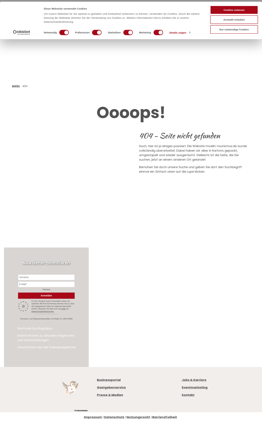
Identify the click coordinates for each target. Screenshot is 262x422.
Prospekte (189, 331)
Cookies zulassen (234, 8)
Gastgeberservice (111, 387)
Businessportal (109, 380)
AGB (63, 309)
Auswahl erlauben (234, 18)
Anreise (187, 336)
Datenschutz (114, 417)
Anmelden (46, 295)
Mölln (16, 86)
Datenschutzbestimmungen (42, 311)
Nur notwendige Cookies (234, 27)
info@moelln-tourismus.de (210, 319)
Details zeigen (177, 31)
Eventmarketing (195, 387)
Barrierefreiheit (164, 417)
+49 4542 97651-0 (201, 315)
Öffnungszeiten (193, 327)
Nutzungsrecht (138, 417)
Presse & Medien (110, 395)
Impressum (93, 417)
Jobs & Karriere (194, 380)
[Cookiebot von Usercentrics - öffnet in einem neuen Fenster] (21, 31)
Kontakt (188, 395)
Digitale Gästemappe (198, 340)
